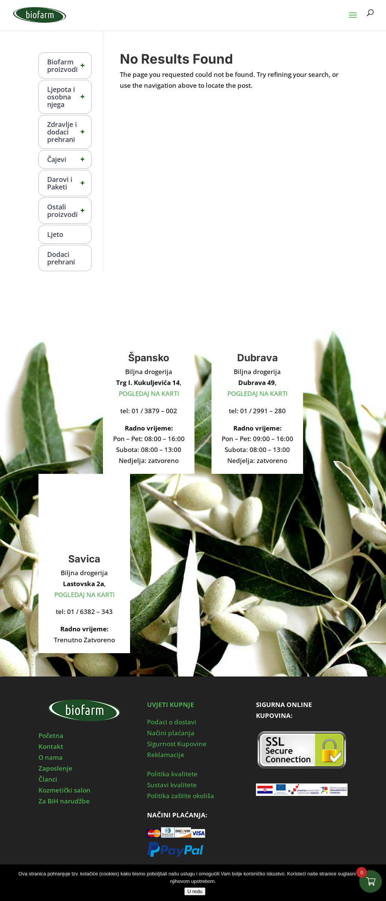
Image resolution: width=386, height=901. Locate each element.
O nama (50, 757)
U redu (194, 891)
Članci (47, 779)
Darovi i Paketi (69, 183)
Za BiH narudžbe (64, 801)
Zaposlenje (55, 768)
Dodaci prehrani (61, 258)
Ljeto (55, 234)
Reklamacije (165, 754)
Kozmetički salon (64, 790)
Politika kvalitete (172, 774)
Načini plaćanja (171, 732)
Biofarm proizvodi (69, 65)
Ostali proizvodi (69, 210)
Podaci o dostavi (171, 722)
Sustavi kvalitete (172, 784)
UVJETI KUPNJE (170, 704)
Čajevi (69, 159)
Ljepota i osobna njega (69, 96)
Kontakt (50, 746)
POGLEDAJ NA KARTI (149, 393)
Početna (50, 735)
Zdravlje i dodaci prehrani (69, 131)
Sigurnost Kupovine (177, 743)
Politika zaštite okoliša (180, 795)
